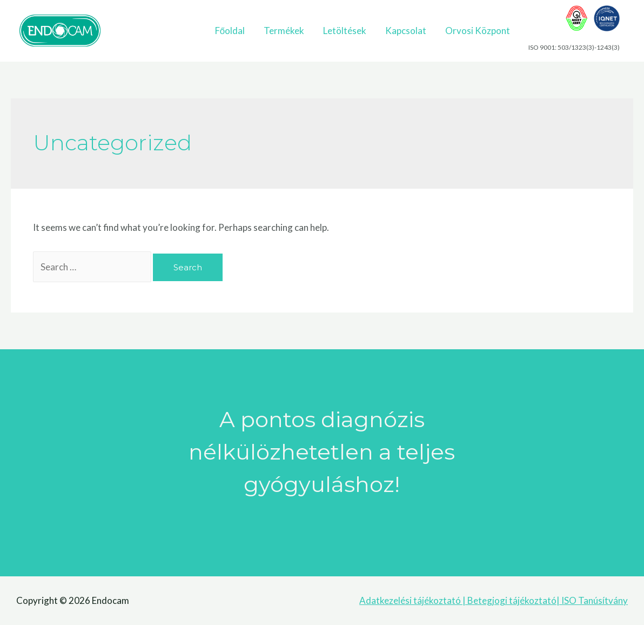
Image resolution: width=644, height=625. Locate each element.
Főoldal (230, 30)
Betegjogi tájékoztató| (513, 600)
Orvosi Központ (477, 30)
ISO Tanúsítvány (594, 600)
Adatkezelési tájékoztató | (413, 600)
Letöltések (344, 30)
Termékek (284, 30)
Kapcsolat (405, 30)
